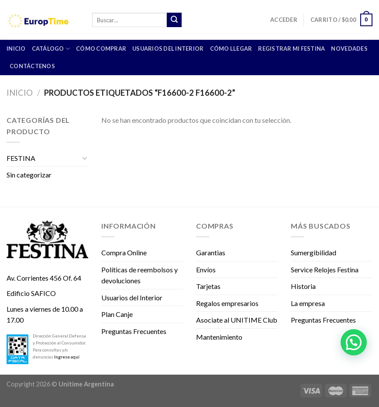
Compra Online (124, 252)
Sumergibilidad (313, 252)
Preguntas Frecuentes (133, 331)
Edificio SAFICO (31, 293)
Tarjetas (208, 286)
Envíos (206, 269)
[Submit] (174, 20)
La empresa (308, 303)
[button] (354, 342)
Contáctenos (32, 66)
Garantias (210, 252)
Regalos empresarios (227, 303)
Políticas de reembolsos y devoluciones (139, 275)
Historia (303, 286)
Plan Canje (117, 314)
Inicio (20, 92)
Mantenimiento (219, 337)
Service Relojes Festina (324, 269)
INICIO (16, 48)
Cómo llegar (231, 48)
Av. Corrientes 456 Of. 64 (44, 278)
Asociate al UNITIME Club (236, 320)
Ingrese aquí (66, 356)
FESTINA (21, 158)
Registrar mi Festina (291, 48)
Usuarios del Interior (167, 48)
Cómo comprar (101, 48)
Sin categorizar (29, 174)
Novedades (349, 48)
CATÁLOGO (51, 49)
